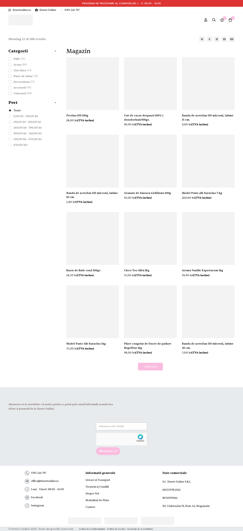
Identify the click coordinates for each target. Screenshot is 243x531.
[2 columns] (209, 40)
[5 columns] (232, 40)
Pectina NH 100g (77, 116)
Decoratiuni (24, 83)
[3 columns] (217, 40)
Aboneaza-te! (108, 451)
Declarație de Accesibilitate (140, 528)
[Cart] (230, 20)
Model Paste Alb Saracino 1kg (86, 344)
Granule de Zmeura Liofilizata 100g (147, 194)
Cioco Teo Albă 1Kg (137, 271)
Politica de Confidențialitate (92, 528)
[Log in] (205, 20)
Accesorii (22, 88)
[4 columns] (224, 40)
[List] (202, 40)
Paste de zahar (26, 77)
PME (19, 60)
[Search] (213, 20)
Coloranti (23, 94)
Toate (17, 111)
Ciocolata (22, 71)
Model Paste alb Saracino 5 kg (202, 194)
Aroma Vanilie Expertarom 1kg (203, 271)
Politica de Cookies (116, 528)
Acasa (20, 66)
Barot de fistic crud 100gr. (83, 271)
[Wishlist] (222, 20)
